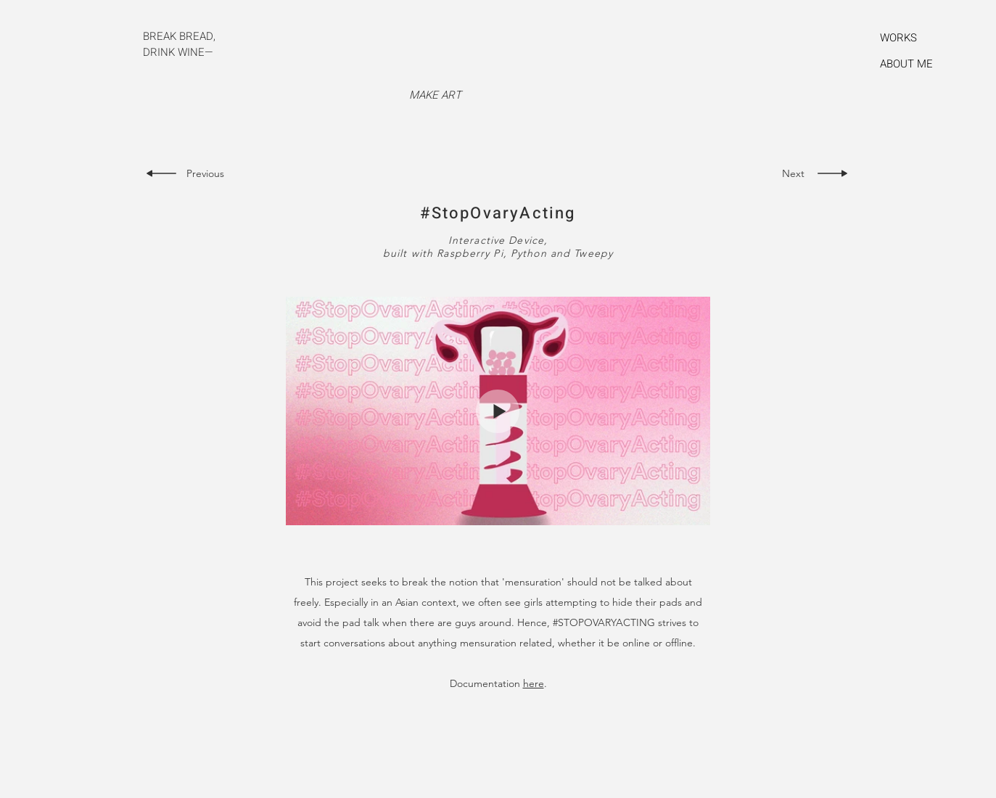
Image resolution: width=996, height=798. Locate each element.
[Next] (789, 173)
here (533, 683)
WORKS (898, 38)
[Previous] (208, 173)
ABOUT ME (906, 64)
